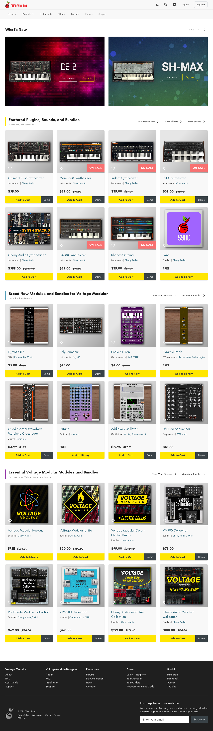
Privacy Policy (23, 715)
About (8, 674)
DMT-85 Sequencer (176, 429)
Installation (52, 682)
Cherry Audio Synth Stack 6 (27, 255)
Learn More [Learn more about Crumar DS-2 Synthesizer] (68, 78)
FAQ (7, 678)
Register (201, 4)
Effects (61, 14)
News (89, 682)
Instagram (172, 674)
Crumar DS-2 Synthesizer (26, 178)
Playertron (21, 438)
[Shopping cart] (174, 4)
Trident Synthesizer (124, 178)
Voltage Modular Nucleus (25, 530)
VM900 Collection (175, 530)
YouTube (171, 686)
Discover (12, 14)
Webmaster (37, 715)
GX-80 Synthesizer (73, 255)
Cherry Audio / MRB (183, 535)
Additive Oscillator (124, 429)
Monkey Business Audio (135, 434)
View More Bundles (194, 295)
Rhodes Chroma (122, 255)
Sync (166, 255)
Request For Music (23, 357)
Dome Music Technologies (192, 357)
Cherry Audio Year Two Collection (178, 614)
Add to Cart (23, 199)
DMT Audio (182, 434)
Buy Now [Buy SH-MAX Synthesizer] (190, 77)
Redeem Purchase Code (140, 686)
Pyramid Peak (172, 352)
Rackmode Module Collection (28, 612)
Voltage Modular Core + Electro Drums (128, 532)
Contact (91, 686)
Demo (46, 199)
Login (130, 674)
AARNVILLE (133, 357)
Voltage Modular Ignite (76, 530)
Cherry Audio (27, 183)
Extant (64, 429)
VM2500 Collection (73, 612)
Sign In (185, 4)
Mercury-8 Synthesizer (75, 178)
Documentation (95, 678)
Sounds (75, 14)
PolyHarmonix (69, 352)
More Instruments (148, 121)
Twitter (171, 682)
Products (28, 14)
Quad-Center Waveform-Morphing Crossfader (26, 431)
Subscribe (199, 719)
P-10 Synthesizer (174, 178)
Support (102, 14)
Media (48, 715)
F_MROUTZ (16, 352)
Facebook (173, 678)
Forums (89, 14)
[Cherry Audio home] (16, 4)
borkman (75, 434)
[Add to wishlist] (10, 168)
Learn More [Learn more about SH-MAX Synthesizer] (171, 77)
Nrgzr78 (76, 357)
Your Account (134, 678)
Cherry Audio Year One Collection (127, 614)
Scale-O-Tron (120, 352)
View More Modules (164, 295)
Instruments (46, 14)
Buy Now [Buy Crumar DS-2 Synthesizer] (87, 78)
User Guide (11, 682)
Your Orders (133, 682)
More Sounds (197, 121)
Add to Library (184, 276)
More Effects (174, 121)
